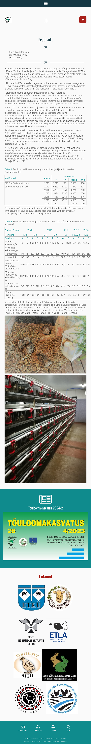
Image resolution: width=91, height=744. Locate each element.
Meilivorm (22, 731)
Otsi (68, 731)
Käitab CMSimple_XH (32, 742)
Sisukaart (38, 731)
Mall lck (46, 742)
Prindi (53, 731)
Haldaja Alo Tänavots (58, 742)
